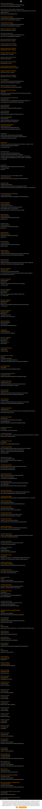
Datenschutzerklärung (22, 807)
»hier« (13, 805)
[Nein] (40, 804)
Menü (21, 1)
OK (16, 807)
